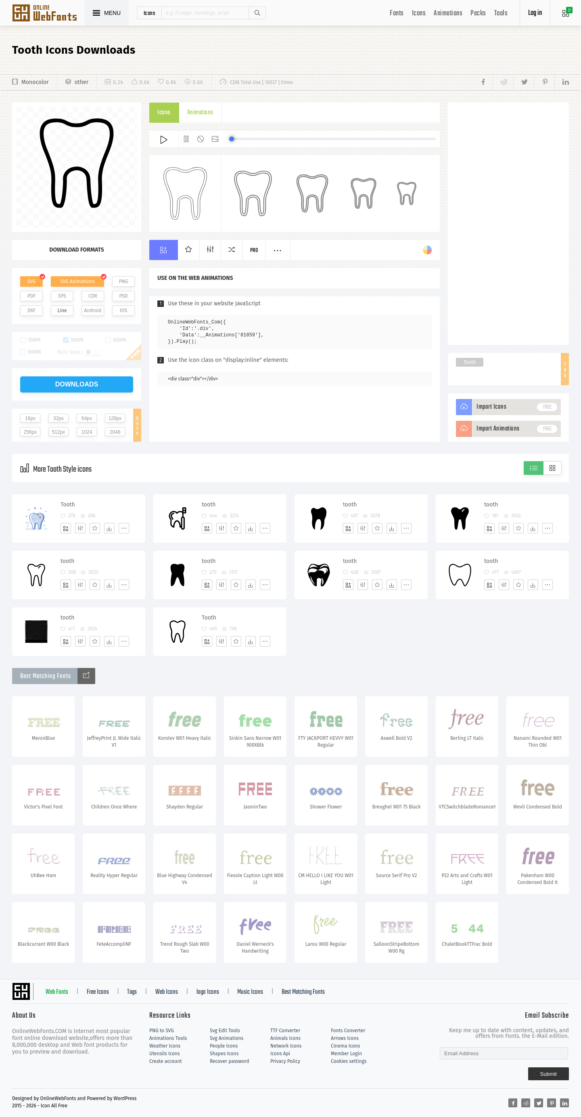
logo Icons (207, 992)
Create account (165, 1061)
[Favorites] (95, 528)
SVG (31, 281)
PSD (123, 296)
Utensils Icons (164, 1053)
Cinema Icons (345, 1046)
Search (257, 13)
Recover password (229, 1061)
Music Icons (250, 992)
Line (62, 310)
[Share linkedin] (561, 82)
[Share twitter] (523, 82)
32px (58, 418)
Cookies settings (348, 1061)
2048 (115, 432)
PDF (31, 296)
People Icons (224, 1046)
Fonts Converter (348, 1030)
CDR (92, 296)
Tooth (470, 362)
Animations (448, 13)
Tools (501, 13)
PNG (123, 281)
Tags (132, 992)
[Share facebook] (486, 82)
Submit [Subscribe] (548, 1074)
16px (30, 418)
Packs (478, 13)
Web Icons (166, 992)
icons (149, 13)
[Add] (66, 528)
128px (115, 418)
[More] (124, 528)
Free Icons (98, 992)
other (81, 82)
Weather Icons (164, 1046)
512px (58, 432)
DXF (31, 310)
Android (93, 310)
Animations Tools (168, 1038)
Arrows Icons (345, 1038)
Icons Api (280, 1053)
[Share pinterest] (544, 82)
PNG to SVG (161, 1030)
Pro (254, 250)
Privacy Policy (285, 1061)
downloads (76, 384)
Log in (535, 13)
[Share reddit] (503, 82)
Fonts (397, 13)
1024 (87, 432)
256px (30, 432)
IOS (123, 310)
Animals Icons (285, 1038)
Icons (419, 13)
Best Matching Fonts (303, 992)
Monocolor (35, 82)
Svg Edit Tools (225, 1030)
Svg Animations (226, 1038)
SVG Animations (77, 281)
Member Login (346, 1053)
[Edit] (80, 528)
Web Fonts (57, 992)
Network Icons (285, 1046)
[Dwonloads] (109, 528)
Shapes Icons (224, 1053)
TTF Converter (285, 1030)
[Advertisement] (508, 224)
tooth (208, 504)
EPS (62, 296)
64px (87, 418)
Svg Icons (48, 14)
